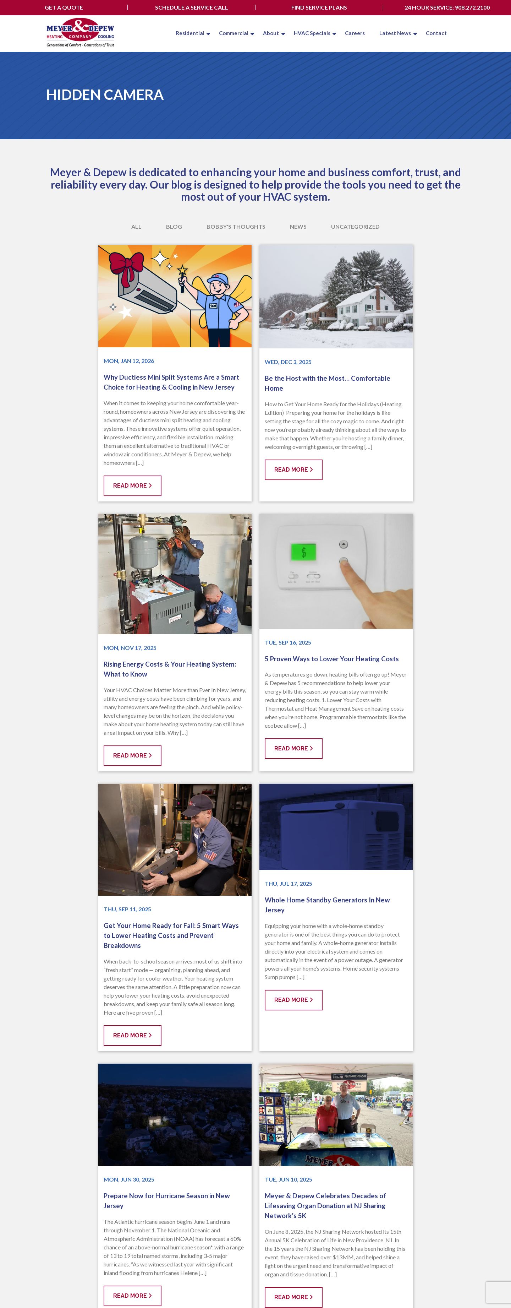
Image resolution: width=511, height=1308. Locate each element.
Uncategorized (355, 226)
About (266, 33)
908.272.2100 (230, 1186)
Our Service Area (228, 1173)
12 (264, 1059)
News (298, 226)
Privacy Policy (90, 1290)
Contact (435, 33)
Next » (284, 1059)
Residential (183, 33)
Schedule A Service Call (191, 7)
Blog (174, 226)
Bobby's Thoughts (236, 226)
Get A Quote (64, 7)
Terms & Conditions (131, 1290)
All (136, 226)
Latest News (393, 33)
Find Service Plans (319, 7)
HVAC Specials (308, 33)
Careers (352, 33)
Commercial (227, 33)
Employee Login (444, 1283)
